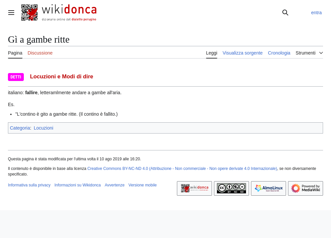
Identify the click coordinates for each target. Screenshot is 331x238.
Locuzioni (43, 128)
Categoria (20, 128)
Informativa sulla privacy (29, 185)
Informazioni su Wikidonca (78, 185)
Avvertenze (115, 185)
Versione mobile (143, 185)
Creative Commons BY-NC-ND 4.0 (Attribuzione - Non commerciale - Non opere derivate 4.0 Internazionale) (182, 168)
